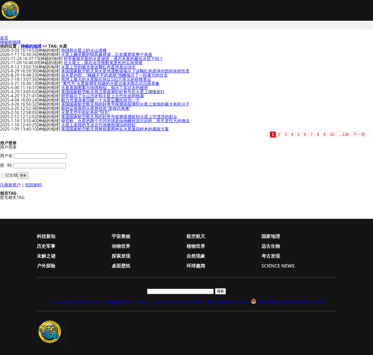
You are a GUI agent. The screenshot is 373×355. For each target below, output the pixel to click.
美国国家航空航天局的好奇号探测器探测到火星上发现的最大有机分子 (125, 104)
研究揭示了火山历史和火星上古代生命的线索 (102, 96)
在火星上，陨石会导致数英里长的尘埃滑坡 (103, 63)
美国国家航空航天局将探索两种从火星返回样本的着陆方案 (115, 129)
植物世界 (149, 30)
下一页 (359, 134)
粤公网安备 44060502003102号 (290, 302)
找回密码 (33, 185)
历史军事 (108, 30)
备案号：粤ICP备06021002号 (219, 302)
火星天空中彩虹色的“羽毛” (85, 112)
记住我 (11, 175)
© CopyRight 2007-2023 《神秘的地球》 (91, 302)
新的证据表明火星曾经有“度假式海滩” (95, 108)
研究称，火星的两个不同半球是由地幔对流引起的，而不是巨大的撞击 (125, 121)
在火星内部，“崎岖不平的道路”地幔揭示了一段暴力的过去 (114, 75)
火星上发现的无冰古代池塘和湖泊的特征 (98, 125)
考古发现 (253, 30)
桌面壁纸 (294, 30)
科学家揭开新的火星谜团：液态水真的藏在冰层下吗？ (113, 58)
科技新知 (25, 30)
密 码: (6, 165)
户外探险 (274, 30)
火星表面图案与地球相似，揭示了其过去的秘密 (104, 87)
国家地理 (87, 30)
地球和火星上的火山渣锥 (84, 50)
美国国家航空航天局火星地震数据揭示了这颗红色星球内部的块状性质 (125, 71)
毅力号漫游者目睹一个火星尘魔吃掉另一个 (100, 100)
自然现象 (232, 30)
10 (332, 134)
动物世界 (129, 30)
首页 (9, 30)
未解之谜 (191, 30)
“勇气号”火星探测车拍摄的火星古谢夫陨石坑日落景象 (110, 83)
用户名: (6, 155)
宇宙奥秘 (46, 30)
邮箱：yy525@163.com (161, 302)
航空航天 (67, 30)
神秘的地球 (10, 42)
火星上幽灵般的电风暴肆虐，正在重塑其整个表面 (106, 54)
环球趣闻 (315, 30)
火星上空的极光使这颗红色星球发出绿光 (98, 67)
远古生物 (170, 30)
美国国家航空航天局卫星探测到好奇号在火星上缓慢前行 (113, 92)
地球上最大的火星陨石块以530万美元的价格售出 (106, 79)
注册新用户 (10, 185)
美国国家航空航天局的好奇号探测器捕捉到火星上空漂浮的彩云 (119, 116)
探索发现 (212, 30)
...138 (344, 134)
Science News (342, 30)
